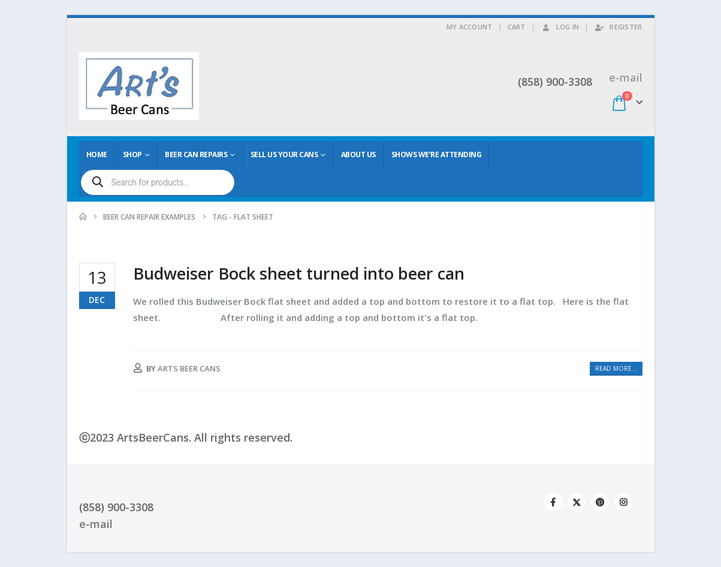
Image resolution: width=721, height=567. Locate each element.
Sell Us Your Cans (284, 154)
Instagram (623, 502)
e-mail (625, 77)
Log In (560, 26)
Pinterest (600, 502)
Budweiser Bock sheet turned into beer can (298, 273)
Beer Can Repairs (196, 154)
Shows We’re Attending (436, 154)
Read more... (616, 368)
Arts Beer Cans (189, 368)
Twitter (577, 502)
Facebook (553, 502)
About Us (358, 154)
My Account (470, 26)
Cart (517, 26)
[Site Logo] (139, 86)
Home (96, 154)
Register (618, 26)
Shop (132, 154)
